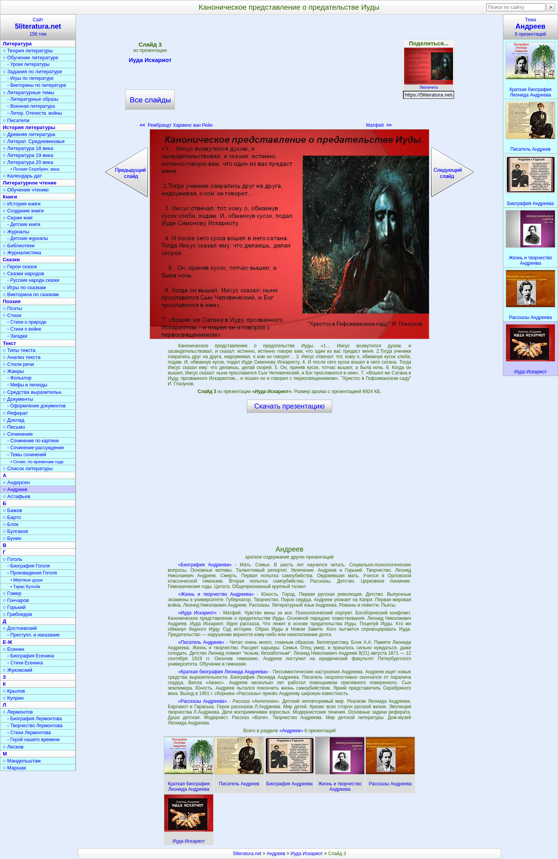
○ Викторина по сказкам (31, 294)
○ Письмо (14, 427)
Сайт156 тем (38, 27)
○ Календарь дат (22, 176)
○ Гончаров (16, 600)
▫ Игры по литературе (30, 78)
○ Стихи (12, 315)
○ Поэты (12, 308)
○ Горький (14, 607)
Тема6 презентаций (530, 27)
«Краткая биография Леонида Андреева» (223, 671)
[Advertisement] (289, 73)
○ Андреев (15, 489)
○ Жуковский (17, 670)
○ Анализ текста (21, 357)
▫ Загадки (17, 336)
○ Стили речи (18, 364)
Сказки (11, 259)
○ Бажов (12, 510)
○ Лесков (13, 747)
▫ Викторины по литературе (36, 85)
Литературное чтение (29, 183)
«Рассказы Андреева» (202, 701)
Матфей (379, 125)
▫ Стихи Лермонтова (29, 732)
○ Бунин (12, 538)
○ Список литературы (28, 468)
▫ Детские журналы (27, 238)
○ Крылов (14, 691)
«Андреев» (292, 730)
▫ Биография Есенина (30, 656)
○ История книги (22, 204)
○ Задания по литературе (32, 71)
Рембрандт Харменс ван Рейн (176, 125)
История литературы (29, 127)
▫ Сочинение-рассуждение (35, 447)
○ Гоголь (12, 559)
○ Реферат (15, 413)
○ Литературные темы (28, 92)
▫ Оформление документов (36, 406)
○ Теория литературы (28, 50)
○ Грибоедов (17, 614)
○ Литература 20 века (28, 162)
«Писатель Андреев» (201, 642)
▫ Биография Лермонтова (34, 718)
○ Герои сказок (20, 266)
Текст (9, 343)
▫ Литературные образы (33, 99)
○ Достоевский (20, 628)
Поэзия (12, 301)
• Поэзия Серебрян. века (34, 169)
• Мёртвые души (26, 580)
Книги (10, 197)
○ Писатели (16, 120)
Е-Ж (7, 642)
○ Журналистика (22, 252)
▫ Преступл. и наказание (33, 635)
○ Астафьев (16, 496)
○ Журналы (16, 232)
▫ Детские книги (23, 224)
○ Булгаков (15, 531)
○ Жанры (13, 371)
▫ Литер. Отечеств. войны (34, 113)
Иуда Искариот (150, 61)
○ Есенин (13, 649)
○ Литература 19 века (28, 155)
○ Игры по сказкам (24, 287)
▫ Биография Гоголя (28, 566)
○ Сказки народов (23, 273)
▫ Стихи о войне (24, 329)
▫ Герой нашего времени (33, 739)
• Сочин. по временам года (37, 461)
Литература (17, 44)
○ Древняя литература (29, 134)
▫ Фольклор (19, 378)
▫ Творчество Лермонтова (34, 725)
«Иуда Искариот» (197, 613)
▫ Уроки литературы (28, 64)
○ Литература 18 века (28, 148)
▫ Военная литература (31, 106)
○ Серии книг (18, 218)
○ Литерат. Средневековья (34, 141)
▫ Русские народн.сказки (33, 280)
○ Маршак (14, 768)
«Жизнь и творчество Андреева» (216, 594)
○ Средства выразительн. (32, 392)
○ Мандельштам (22, 761)
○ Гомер (12, 593)
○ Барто (12, 517)
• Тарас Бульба (25, 586)
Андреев (276, 853)
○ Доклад (13, 420)
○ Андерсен (16, 482)
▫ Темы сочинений (26, 454)
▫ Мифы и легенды (27, 385)
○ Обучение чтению (26, 190)
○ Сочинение (18, 434)
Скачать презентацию (289, 406)
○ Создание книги (23, 211)
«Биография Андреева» (205, 564)
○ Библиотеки (18, 245)
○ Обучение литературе (31, 57)
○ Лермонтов (18, 712)
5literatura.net (247, 853)
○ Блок (11, 524)
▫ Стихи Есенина (25, 663)
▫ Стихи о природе (26, 322)
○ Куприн (13, 698)
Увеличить (428, 85)
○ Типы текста (19, 350)
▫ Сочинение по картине (33, 440)
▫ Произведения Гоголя (32, 573)
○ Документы (18, 399)
